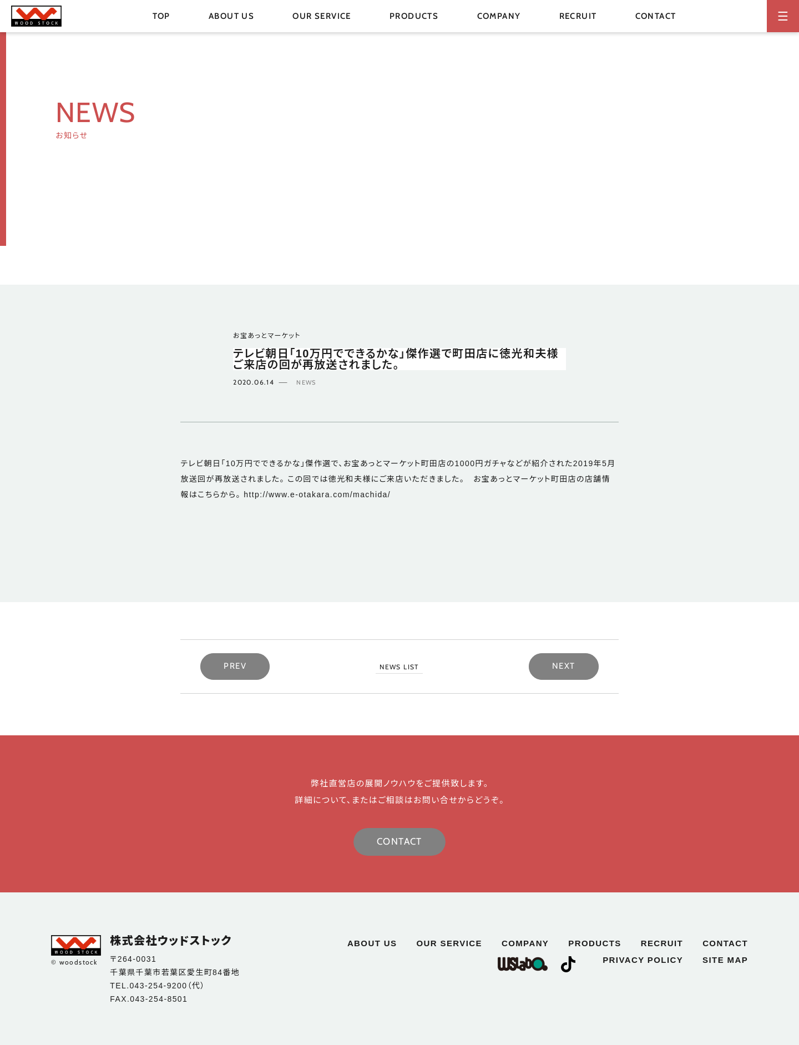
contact (655, 16)
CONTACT (399, 841)
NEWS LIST (399, 667)
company (499, 16)
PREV (235, 666)
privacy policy (643, 960)
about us (231, 16)
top (161, 16)
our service (321, 16)
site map (725, 960)
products (594, 943)
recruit (578, 16)
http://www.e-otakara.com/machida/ (316, 494)
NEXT (563, 666)
